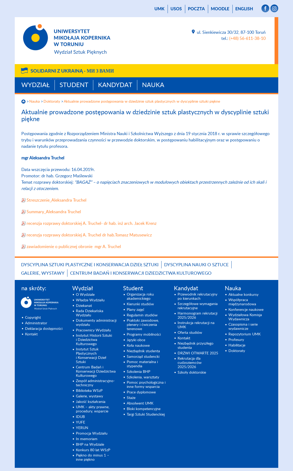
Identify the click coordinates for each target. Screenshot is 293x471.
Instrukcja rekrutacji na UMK (196, 325)
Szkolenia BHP (138, 372)
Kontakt (31, 334)
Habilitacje (236, 345)
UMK (159, 9)
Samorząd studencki (143, 357)
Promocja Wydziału (92, 433)
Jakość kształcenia (90, 402)
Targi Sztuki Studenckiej (146, 414)
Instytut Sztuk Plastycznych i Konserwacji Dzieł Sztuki (91, 356)
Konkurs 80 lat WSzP (93, 450)
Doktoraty (51, 101)
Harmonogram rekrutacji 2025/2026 (197, 316)
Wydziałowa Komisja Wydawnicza (245, 317)
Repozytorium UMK (244, 334)
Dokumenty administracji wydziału (96, 323)
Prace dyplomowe (141, 392)
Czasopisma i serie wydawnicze (243, 327)
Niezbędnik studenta (143, 351)
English (244, 9)
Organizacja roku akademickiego (140, 297)
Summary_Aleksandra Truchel (54, 212)
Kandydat (115, 85)
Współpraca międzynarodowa (242, 302)
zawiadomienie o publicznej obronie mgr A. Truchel (74, 247)
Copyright (33, 318)
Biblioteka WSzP (89, 391)
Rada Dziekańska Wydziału (89, 313)
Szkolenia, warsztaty (143, 377)
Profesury (236, 340)
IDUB (80, 417)
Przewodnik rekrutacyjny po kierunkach (197, 297)
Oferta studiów (190, 333)
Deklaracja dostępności (43, 329)
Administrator (36, 323)
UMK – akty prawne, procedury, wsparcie (92, 409)
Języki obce (136, 340)
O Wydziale (85, 295)
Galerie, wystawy (43, 273)
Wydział (35, 85)
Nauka (153, 85)
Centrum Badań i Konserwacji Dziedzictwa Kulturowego (141, 273)
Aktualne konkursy (243, 295)
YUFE (80, 422)
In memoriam (86, 439)
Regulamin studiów (142, 315)
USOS (176, 9)
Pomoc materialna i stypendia (142, 364)
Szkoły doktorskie (192, 372)
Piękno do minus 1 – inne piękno (92, 458)
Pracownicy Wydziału (93, 330)
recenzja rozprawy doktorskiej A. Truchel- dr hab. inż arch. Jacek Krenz (92, 223)
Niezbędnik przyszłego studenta (195, 346)
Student (74, 85)
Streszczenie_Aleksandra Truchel (56, 200)
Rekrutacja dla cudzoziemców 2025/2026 (190, 363)
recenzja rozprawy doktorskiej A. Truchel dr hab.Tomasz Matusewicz (89, 235)
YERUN (82, 428)
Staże (131, 398)
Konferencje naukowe (245, 310)
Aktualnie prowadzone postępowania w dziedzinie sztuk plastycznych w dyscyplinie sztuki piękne (142, 101)
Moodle (220, 9)
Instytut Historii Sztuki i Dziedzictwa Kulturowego (94, 340)
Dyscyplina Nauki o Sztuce (196, 265)
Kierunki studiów (140, 304)
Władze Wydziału (90, 300)
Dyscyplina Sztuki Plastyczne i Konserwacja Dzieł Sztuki (90, 265)
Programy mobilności (144, 334)
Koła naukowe (138, 346)
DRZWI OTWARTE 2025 (198, 353)
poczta (196, 9)
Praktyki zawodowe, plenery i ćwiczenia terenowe (143, 325)
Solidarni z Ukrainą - (72, 71)
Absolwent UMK (140, 403)
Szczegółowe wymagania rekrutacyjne (198, 306)
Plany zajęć (135, 310)
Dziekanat (84, 306)
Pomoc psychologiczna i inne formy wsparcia (146, 385)
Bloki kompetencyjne (143, 409)
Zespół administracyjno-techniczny (95, 383)
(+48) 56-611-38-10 (247, 38)
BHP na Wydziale (90, 444)
